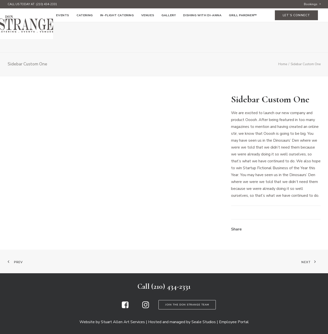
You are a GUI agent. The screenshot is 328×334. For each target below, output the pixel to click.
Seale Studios (203, 322)
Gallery (168, 46)
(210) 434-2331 (46, 4)
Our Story (39, 46)
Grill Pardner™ (243, 46)
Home (18, 46)
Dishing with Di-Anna (202, 46)
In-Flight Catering (117, 46)
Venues (147, 46)
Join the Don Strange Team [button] (187, 304)
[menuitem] (312, 4)
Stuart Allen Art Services (123, 322)
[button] (125, 307)
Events (62, 46)
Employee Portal (234, 322)
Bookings (312, 4)
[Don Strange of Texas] (164, 23)
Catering (85, 46)
